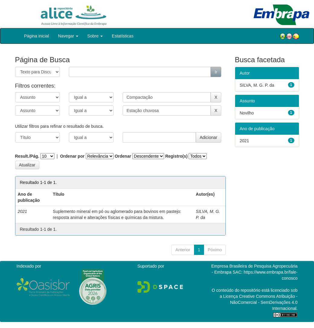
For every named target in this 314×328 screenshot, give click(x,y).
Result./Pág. (27, 156)
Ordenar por (72, 156)
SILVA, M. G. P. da (257, 85)
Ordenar (123, 156)
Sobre (95, 36)
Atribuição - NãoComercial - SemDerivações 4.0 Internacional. (263, 302)
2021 (244, 140)
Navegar (68, 36)
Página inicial (36, 36)
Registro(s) (176, 156)
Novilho (247, 113)
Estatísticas (123, 36)
